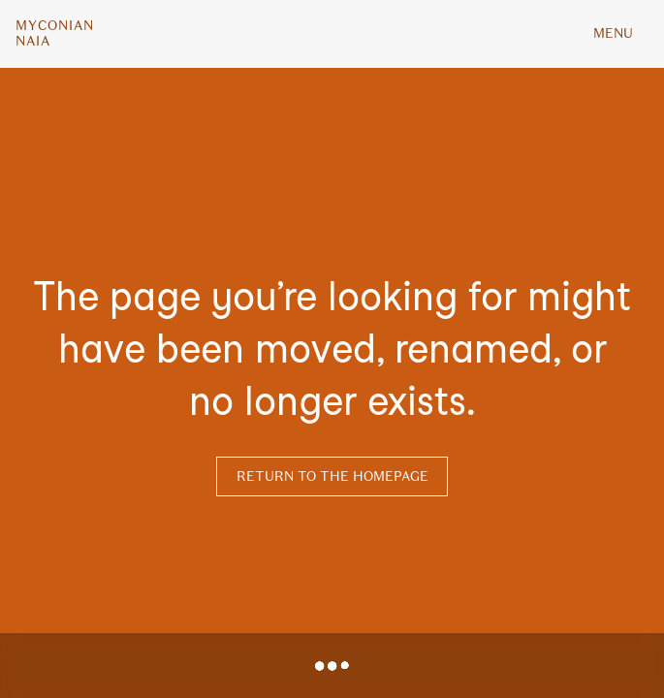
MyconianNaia (55, 33)
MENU (613, 33)
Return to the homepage (332, 476)
